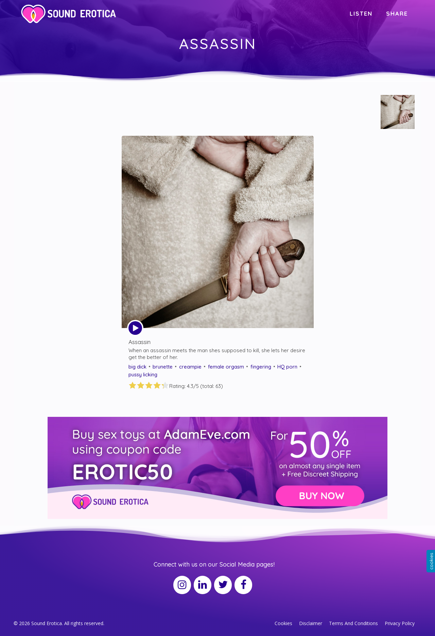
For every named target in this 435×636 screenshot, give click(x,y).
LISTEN (361, 13)
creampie (190, 366)
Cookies (283, 623)
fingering (260, 366)
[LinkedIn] (202, 585)
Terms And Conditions (353, 623)
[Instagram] (182, 585)
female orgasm (226, 366)
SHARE (397, 13)
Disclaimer (310, 623)
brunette (163, 366)
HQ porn (287, 366)
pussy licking (142, 374)
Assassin (139, 341)
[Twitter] (223, 585)
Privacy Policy (400, 623)
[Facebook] (243, 585)
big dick (137, 366)
